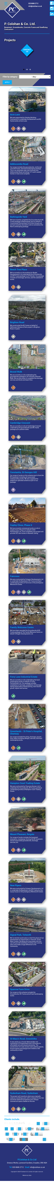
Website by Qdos (27, 1175)
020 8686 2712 (16, 1167)
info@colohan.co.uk (35, 1167)
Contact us (27, 51)
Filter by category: (10, 77)
